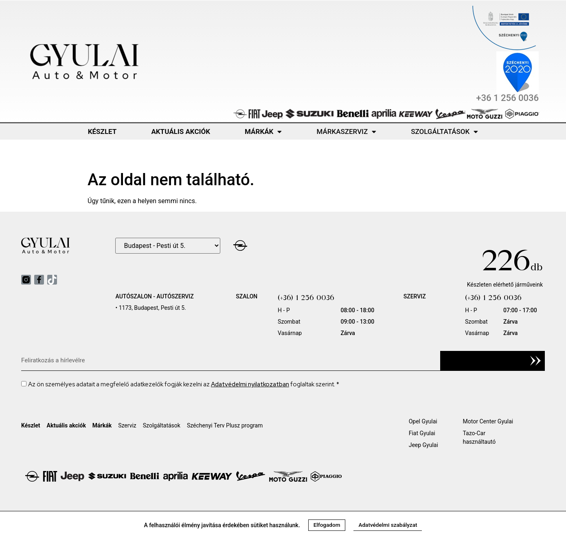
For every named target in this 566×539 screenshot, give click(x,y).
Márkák (263, 131)
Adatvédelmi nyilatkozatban (250, 384)
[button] (326, 525)
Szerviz (127, 425)
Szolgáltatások (444, 131)
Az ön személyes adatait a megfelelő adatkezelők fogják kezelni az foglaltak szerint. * (183, 384)
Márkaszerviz (346, 131)
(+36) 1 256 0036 (306, 297)
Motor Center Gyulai (488, 421)
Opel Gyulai (423, 421)
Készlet (102, 131)
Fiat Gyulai (422, 433)
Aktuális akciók (180, 131)
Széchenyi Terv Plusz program (225, 425)
